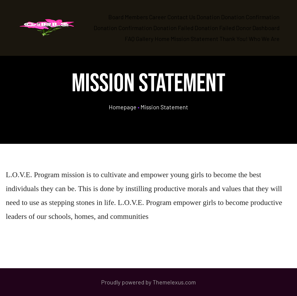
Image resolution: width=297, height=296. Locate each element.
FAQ (130, 38)
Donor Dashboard (258, 27)
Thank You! (234, 38)
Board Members (128, 16)
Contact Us (181, 16)
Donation (208, 16)
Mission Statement (194, 38)
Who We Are (264, 38)
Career (157, 16)
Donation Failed (173, 27)
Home (162, 38)
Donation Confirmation (250, 16)
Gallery (145, 38)
